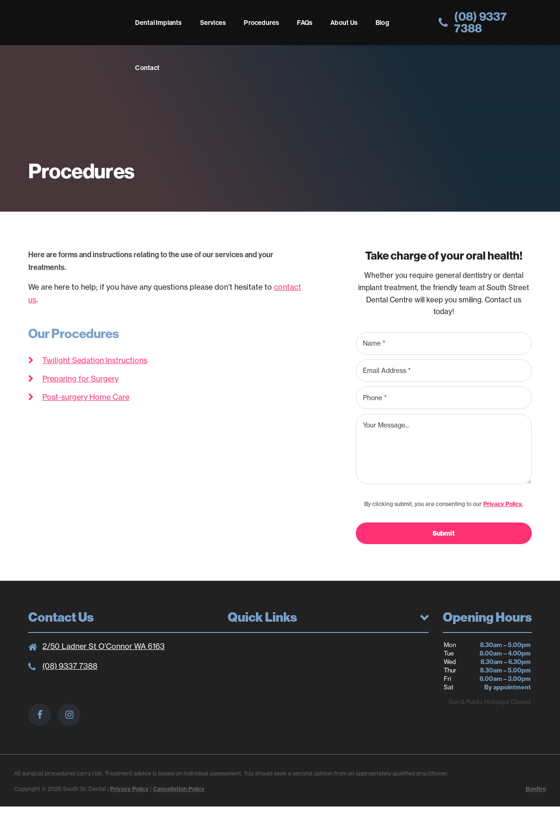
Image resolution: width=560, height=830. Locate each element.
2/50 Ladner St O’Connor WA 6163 (103, 646)
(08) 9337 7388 (69, 666)
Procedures (261, 22)
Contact (147, 67)
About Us (344, 22)
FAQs (304, 22)
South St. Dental (77, 25)
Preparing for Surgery (80, 378)
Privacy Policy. (503, 503)
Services (213, 22)
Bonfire (536, 788)
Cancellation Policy (179, 788)
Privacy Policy (129, 788)
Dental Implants (158, 22)
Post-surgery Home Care (85, 397)
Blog (382, 22)
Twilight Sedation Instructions (94, 360)
